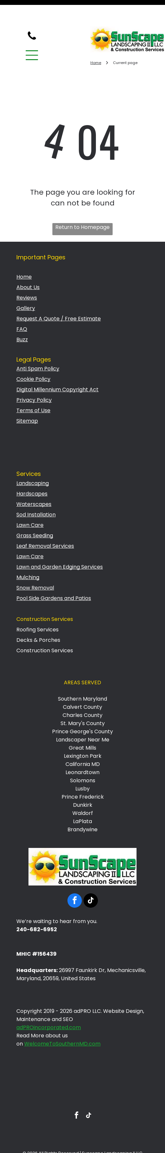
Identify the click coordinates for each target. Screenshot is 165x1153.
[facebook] (74, 879)
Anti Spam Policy (37, 346)
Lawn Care (30, 503)
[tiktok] (90, 879)
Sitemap (27, 398)
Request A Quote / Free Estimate (58, 296)
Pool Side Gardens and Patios (53, 576)
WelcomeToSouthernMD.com (62, 1021)
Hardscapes (31, 471)
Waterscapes (33, 482)
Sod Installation (36, 492)
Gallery (25, 286)
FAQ (21, 307)
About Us (28, 265)
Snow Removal (35, 565)
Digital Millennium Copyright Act (57, 367)
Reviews (26, 275)
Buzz (22, 317)
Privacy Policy (34, 378)
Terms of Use (33, 388)
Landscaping (32, 461)
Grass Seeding (34, 513)
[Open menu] (32, 33)
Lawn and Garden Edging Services (59, 544)
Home (24, 254)
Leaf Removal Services (45, 524)
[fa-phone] (32, 17)
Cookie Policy (33, 357)
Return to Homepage (82, 205)
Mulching (27, 555)
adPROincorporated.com (48, 1005)
